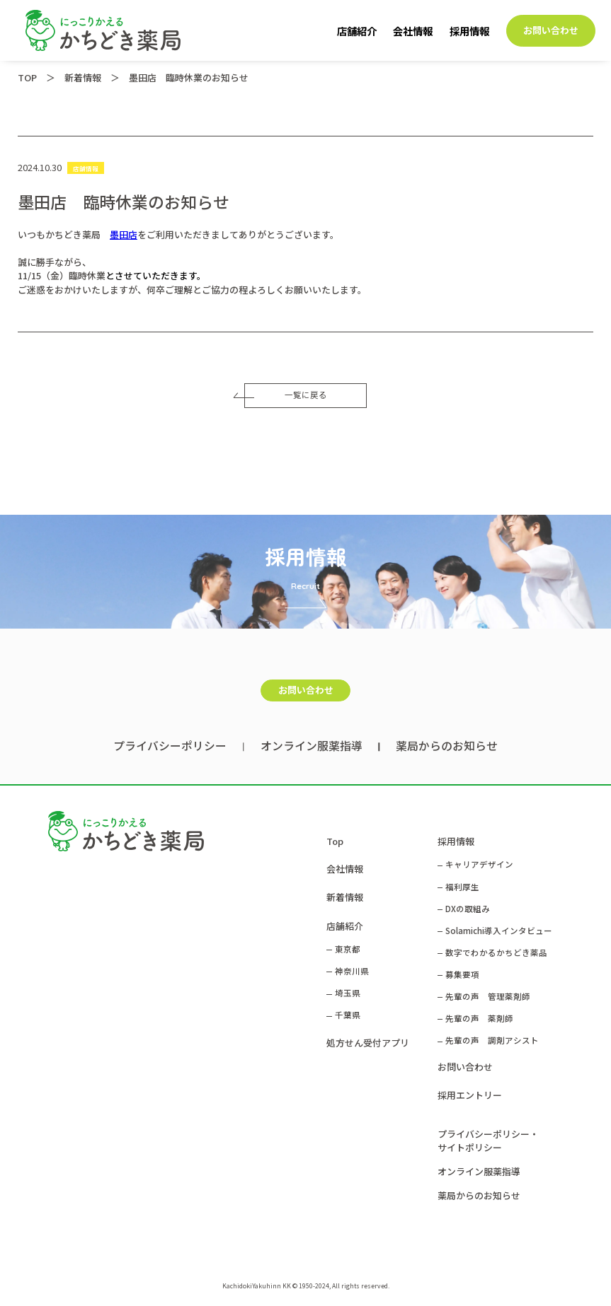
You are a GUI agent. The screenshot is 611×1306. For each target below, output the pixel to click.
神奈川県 (352, 970)
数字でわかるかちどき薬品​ (496, 952)
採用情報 (469, 30)
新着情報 (344, 897)
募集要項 (462, 974)
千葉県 (347, 1014)
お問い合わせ (550, 30)
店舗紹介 (357, 30)
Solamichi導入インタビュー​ (498, 930)
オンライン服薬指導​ (479, 1171)
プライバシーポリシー (170, 745)
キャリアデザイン (479, 864)
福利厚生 (462, 886)
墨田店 (123, 234)
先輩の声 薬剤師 (479, 1018)
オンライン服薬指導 (311, 745)
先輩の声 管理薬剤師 (487, 996)
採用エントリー (470, 1095)
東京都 (347, 949)
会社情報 (413, 30)
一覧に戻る (285, 394)
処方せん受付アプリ (367, 1042)
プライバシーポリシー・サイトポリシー (488, 1140)
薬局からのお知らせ (447, 745)
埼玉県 (347, 992)
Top (334, 841)
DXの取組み (467, 908)
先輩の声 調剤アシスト (492, 1040)
